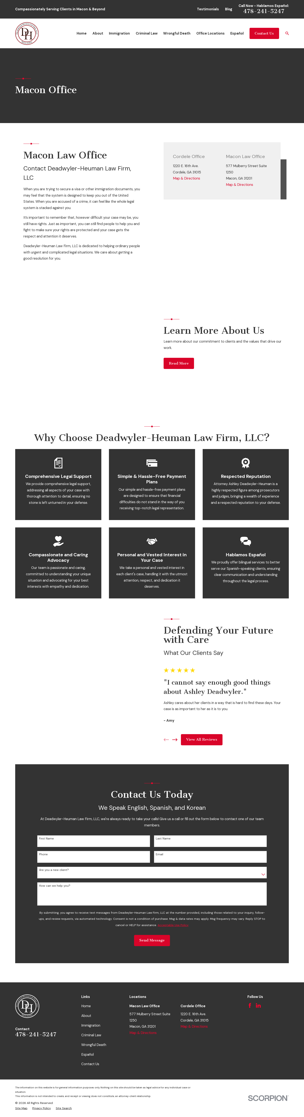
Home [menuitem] (82, 33)
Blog (228, 9)
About (86, 942)
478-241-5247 (263, 11)
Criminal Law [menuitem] (146, 33)
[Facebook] (249, 931)
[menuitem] (21, 1034)
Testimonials (208, 9)
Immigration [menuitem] (119, 33)
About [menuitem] (97, 33)
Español (87, 981)
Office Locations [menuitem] (210, 33)
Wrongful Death (93, 971)
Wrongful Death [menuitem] (176, 33)
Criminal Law (91, 961)
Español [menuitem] (237, 33)
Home (86, 932)
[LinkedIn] (258, 931)
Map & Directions (186, 178)
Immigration (90, 952)
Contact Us (264, 33)
